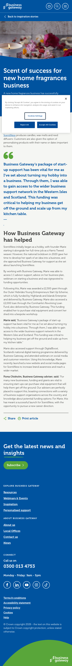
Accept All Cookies (47, 125)
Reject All (24, 125)
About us (9, 525)
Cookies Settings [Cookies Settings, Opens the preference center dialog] (35, 116)
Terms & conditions (15, 598)
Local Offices (12, 531)
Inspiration (11, 504)
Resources (10, 492)
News (7, 542)
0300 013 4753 (19, 566)
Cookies (8, 612)
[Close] (66, 98)
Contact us (11, 536)
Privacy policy (12, 607)
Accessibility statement (17, 603)
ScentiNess (10, 135)
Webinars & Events (16, 498)
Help (6, 617)
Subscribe (16, 465)
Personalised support (17, 510)
